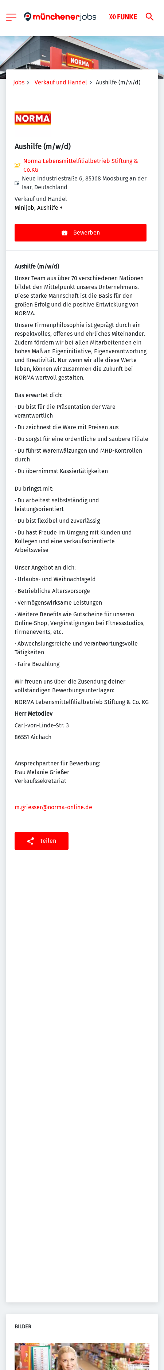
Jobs (18, 82)
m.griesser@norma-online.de (53, 807)
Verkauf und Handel (61, 82)
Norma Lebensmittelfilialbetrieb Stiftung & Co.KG (80, 165)
